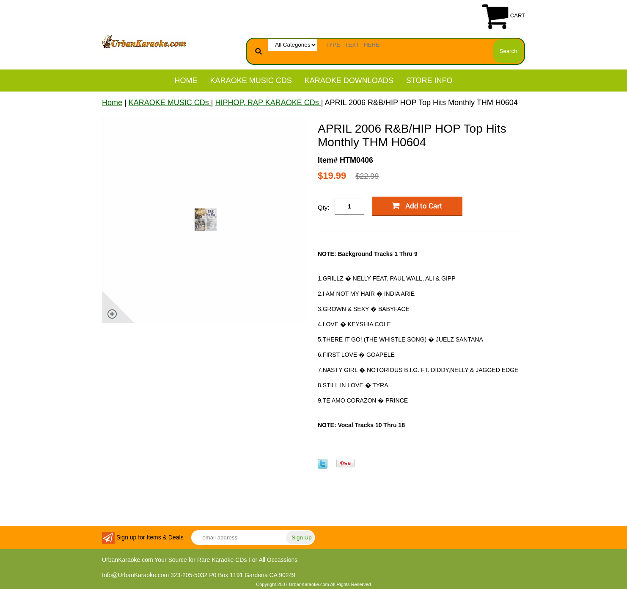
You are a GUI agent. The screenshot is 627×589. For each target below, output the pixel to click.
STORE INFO (429, 80)
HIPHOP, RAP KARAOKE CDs (268, 102)
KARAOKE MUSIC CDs (251, 80)
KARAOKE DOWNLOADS (349, 80)
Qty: (324, 207)
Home (186, 80)
